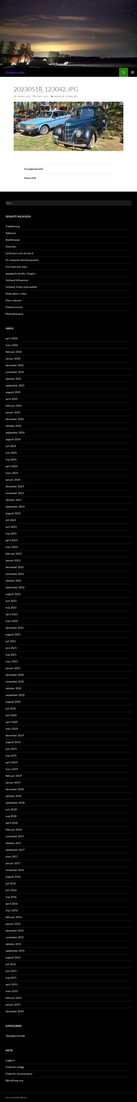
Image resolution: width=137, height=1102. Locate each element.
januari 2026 (13, 358)
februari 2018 (14, 829)
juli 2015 (11, 964)
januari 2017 (13, 863)
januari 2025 (13, 412)
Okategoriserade (15, 1035)
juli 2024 (11, 446)
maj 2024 (11, 459)
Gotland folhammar (17, 280)
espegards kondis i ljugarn (21, 273)
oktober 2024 (13, 425)
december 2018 (15, 789)
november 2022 (15, 573)
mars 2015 (12, 991)
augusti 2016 (13, 876)
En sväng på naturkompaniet (22, 260)
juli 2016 (11, 883)
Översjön (11, 246)
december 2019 (15, 735)
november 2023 (15, 493)
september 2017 (15, 849)
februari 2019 (14, 775)
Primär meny (132, 72)
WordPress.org (14, 1080)
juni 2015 (11, 970)
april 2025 (12, 398)
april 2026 (12, 338)
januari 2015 (13, 1004)
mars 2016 (12, 910)
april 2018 (12, 822)
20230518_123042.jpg (65, 96)
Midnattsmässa (14, 313)
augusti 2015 (13, 957)
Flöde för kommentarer (19, 1073)
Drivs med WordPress (16, 1097)
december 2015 (15, 930)
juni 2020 (11, 715)
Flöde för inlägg (15, 1067)
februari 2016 (14, 917)
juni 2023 (11, 526)
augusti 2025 (13, 392)
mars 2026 (12, 345)
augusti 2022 (13, 594)
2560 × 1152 (42, 96)
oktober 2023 (13, 499)
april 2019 (12, 762)
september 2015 (15, 950)
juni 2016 (11, 890)
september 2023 (15, 506)
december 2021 (15, 627)
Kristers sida (15, 72)
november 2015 (15, 937)
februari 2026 (14, 351)
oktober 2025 (13, 378)
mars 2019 (12, 769)
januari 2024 (13, 479)
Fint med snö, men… (17, 266)
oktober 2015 (13, 944)
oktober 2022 (13, 580)
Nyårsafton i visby (16, 293)
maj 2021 (11, 654)
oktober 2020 (13, 688)
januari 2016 (13, 923)
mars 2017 (12, 856)
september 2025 (15, 385)
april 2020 (12, 721)
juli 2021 (11, 641)
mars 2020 (12, 728)
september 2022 (15, 587)
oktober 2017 (13, 843)
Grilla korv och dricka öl (19, 253)
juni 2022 (11, 600)
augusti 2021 (13, 634)
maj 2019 (11, 755)
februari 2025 (14, 405)
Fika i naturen (13, 300)
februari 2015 (14, 997)
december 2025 (15, 365)
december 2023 (15, 486)
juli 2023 (11, 520)
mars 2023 (12, 546)
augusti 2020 (13, 701)
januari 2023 (13, 560)
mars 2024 (12, 472)
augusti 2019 (13, 742)
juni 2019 (11, 748)
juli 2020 (11, 708)
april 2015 (12, 984)
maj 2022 (11, 607)
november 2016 (15, 870)
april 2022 (12, 614)
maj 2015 (11, 977)
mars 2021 (12, 661)
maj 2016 (11, 896)
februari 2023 (14, 553)
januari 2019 (13, 782)
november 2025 (15, 372)
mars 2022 (12, 621)
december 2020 (15, 674)
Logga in (10, 1060)
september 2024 (15, 432)
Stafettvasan (13, 239)
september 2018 (15, 802)
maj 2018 (11, 816)
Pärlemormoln (14, 307)
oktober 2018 (13, 795)
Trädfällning (13, 226)
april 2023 (12, 540)
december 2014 (15, 1011)
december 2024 (15, 419)
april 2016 (12, 903)
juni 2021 (11, 647)
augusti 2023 (13, 513)
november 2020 (15, 681)
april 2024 (12, 466)
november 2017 (15, 836)
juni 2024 (11, 452)
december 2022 (15, 567)
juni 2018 (11, 809)
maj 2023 (11, 533)
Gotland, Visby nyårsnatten (21, 286)
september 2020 (15, 695)
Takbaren (11, 233)
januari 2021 (13, 668)
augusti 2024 (13, 439)
